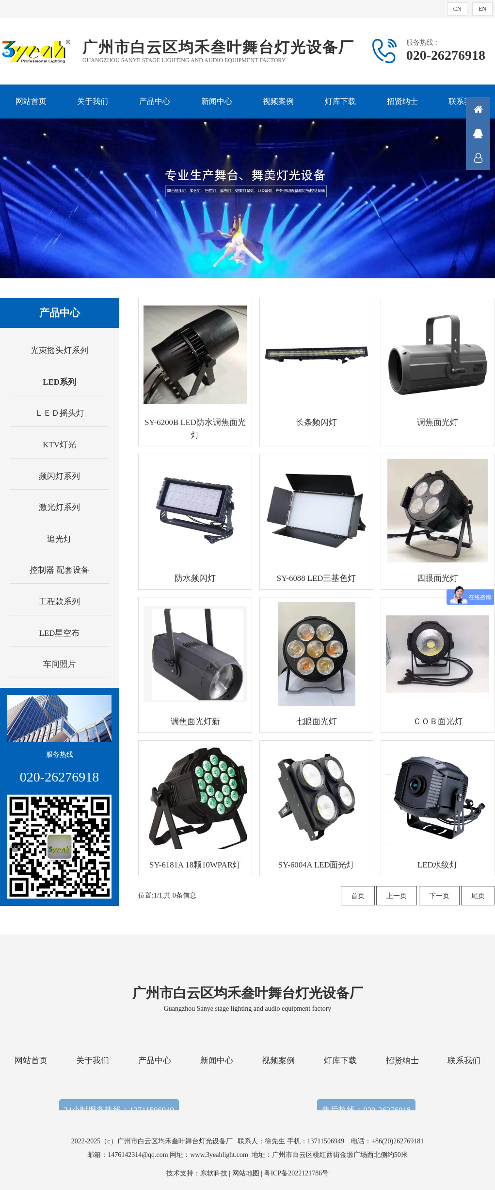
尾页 (478, 896)
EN (482, 8)
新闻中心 (216, 101)
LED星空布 (59, 633)
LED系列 (59, 382)
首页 (358, 896)
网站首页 (31, 101)
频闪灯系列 (59, 476)
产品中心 (154, 101)
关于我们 (92, 101)
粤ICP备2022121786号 (296, 1173)
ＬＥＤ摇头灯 (59, 413)
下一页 (439, 896)
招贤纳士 (402, 101)
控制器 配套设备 (59, 570)
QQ (478, 133)
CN (457, 8)
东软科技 (213, 1173)
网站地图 (245, 1173)
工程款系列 (59, 601)
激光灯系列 (59, 507)
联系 (478, 158)
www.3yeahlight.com (221, 1154)
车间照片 (59, 664)
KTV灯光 (59, 444)
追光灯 (59, 539)
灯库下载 (340, 101)
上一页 (396, 896)
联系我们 (463, 101)
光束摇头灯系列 (59, 350)
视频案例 (278, 101)
